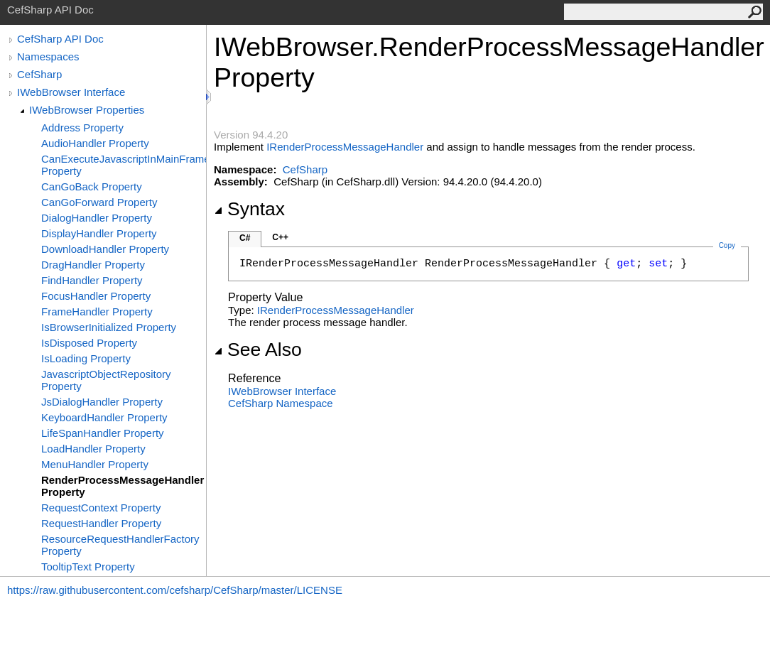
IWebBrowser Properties (86, 110)
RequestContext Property (101, 508)
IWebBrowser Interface (71, 92)
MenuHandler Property (94, 464)
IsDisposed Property (89, 343)
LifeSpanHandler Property (102, 433)
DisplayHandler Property (99, 233)
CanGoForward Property (99, 202)
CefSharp (39, 74)
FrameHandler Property (97, 311)
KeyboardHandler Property (104, 417)
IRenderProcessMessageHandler (344, 147)
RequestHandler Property (101, 523)
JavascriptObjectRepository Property (106, 380)
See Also (258, 349)
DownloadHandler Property (105, 249)
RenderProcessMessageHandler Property (122, 486)
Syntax (249, 208)
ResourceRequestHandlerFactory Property (120, 545)
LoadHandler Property (93, 449)
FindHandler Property (92, 280)
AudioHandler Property (95, 143)
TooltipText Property (88, 566)
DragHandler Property (93, 265)
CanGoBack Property (91, 186)
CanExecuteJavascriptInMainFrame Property (123, 165)
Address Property (82, 127)
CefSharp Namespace (280, 403)
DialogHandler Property (96, 218)
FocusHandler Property (96, 296)
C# (244, 238)
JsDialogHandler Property (102, 402)
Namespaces (48, 56)
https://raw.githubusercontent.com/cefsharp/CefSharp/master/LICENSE (174, 590)
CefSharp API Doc (60, 39)
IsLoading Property (86, 358)
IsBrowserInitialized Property (108, 327)
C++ (280, 237)
